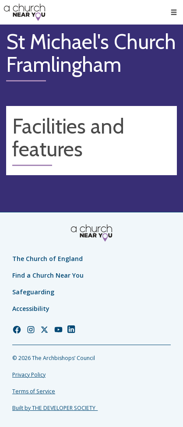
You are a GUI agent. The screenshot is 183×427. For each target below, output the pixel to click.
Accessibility (30, 308)
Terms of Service (33, 391)
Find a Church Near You (48, 275)
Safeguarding (33, 292)
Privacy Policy (29, 374)
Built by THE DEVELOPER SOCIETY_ (55, 408)
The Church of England (47, 258)
